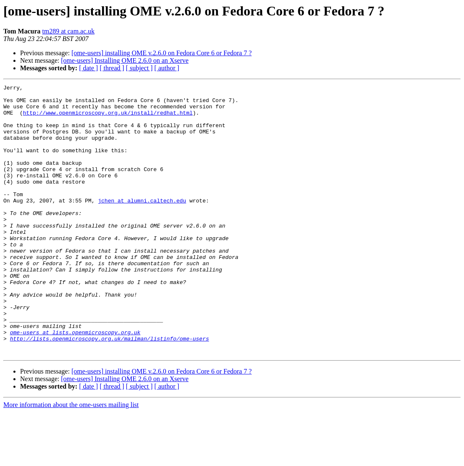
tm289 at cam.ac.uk (68, 31)
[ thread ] (112, 68)
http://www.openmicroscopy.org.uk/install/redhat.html (108, 119)
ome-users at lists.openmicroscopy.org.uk (75, 382)
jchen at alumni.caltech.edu (142, 224)
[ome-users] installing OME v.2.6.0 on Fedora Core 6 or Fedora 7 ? (162, 52)
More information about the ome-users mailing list (71, 458)
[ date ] (88, 68)
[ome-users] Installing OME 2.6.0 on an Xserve (125, 60)
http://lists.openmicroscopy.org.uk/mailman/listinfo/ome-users (109, 390)
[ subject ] (139, 68)
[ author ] (166, 68)
